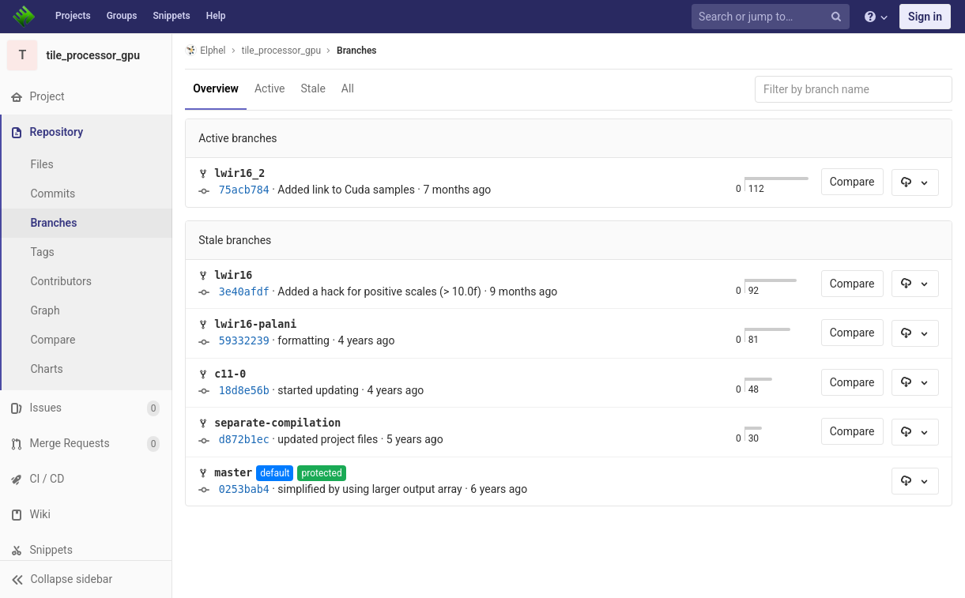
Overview (217, 88)
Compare (54, 339)
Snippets (171, 15)
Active (271, 88)
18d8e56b (245, 391)
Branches (55, 222)
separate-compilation (279, 423)
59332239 (245, 341)
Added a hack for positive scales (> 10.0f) (381, 291)
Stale (314, 88)
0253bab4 (245, 489)
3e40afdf (245, 292)
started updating (319, 390)
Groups (122, 15)
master (235, 473)
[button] (86, 579)
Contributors (62, 281)
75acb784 (245, 190)
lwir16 (235, 275)
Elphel (207, 50)
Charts (48, 369)
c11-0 (231, 374)
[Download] (915, 182)
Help (216, 15)
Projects (73, 15)
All (349, 88)
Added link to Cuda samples (348, 189)
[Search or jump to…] (773, 17)
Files (43, 164)
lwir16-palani (257, 324)
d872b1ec (245, 440)
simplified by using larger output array (371, 489)
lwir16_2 (241, 173)
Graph (46, 310)
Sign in (925, 16)
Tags (43, 252)
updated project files (329, 439)
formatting (305, 340)
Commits (54, 193)
